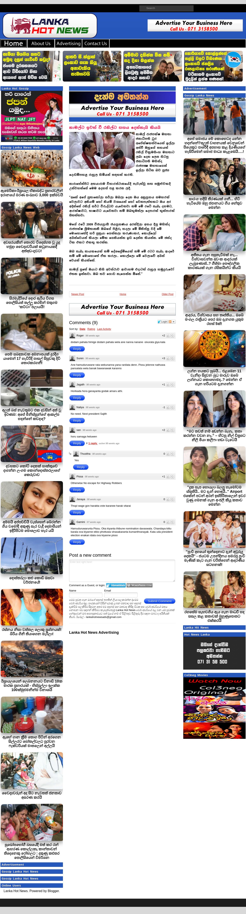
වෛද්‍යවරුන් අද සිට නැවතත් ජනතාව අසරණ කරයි (31, 795)
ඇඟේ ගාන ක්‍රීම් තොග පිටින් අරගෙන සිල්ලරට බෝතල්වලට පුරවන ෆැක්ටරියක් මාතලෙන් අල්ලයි (31, 741)
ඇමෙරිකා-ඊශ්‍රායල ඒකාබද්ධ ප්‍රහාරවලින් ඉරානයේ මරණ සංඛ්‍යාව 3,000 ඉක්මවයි (31, 193)
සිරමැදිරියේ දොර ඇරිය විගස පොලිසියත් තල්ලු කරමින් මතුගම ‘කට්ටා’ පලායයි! (31, 302)
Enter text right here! (122, 571)
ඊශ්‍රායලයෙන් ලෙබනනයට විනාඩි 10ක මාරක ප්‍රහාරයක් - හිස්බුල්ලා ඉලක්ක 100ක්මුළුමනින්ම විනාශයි (31, 685)
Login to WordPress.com (139, 585)
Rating (91, 328)
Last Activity (104, 328)
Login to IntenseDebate (116, 585)
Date (82, 328)
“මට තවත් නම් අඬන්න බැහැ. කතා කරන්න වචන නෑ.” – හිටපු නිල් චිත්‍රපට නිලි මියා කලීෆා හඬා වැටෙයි (214, 435)
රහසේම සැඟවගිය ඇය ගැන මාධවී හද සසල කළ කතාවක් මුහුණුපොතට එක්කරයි (214, 616)
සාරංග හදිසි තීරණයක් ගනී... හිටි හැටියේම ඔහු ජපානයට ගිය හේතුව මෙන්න (214, 203)
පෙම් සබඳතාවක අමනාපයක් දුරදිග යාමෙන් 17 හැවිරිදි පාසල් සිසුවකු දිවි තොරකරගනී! (31, 358)
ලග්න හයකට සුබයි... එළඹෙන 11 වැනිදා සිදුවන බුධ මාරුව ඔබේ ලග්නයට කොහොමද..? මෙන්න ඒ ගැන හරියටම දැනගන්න (214, 377)
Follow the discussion (172, 322)
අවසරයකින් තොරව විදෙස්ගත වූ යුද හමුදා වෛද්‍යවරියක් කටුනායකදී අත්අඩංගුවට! (31, 246)
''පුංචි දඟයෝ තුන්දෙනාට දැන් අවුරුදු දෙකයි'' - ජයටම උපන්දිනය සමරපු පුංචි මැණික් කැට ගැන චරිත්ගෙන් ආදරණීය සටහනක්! (214, 558)
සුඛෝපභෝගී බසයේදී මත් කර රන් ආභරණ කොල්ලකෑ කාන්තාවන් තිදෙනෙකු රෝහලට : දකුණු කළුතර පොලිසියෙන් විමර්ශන (32, 851)
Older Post (167, 294)
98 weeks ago (93, 335)
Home (123, 294)
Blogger (53, 891)
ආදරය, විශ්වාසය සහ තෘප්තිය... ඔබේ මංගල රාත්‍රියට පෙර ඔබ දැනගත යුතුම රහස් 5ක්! (214, 319)
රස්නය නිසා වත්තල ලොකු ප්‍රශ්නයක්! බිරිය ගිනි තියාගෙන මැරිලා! (31, 632)
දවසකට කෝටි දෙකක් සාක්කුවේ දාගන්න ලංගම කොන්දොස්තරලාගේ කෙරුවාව (31, 470)
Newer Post (77, 294)
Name (72, 590)
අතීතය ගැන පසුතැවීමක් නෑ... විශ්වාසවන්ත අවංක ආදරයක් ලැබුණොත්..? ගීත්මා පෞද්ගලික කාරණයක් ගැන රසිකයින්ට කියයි (214, 261)
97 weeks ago (94, 522)
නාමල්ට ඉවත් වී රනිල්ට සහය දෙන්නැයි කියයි (115, 127)
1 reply (93, 443)
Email (107, 590)
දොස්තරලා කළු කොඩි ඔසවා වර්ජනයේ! (31, 580)
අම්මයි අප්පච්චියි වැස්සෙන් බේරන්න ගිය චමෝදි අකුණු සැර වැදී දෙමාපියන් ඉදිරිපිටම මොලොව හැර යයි (31, 526)
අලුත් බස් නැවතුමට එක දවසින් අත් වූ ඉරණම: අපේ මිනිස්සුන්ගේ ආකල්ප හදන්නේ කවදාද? (31, 414)
